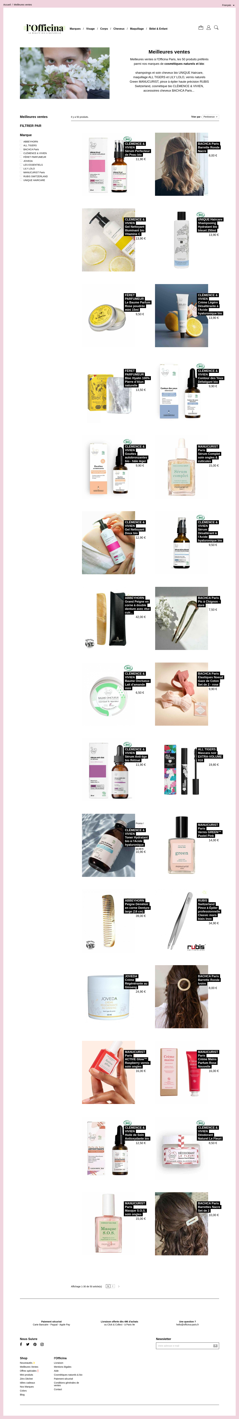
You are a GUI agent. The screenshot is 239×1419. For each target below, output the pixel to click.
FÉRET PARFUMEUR (34, 157)
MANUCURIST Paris (34, 172)
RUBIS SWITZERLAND (35, 176)
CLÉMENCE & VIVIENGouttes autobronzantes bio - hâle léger (121, 454)
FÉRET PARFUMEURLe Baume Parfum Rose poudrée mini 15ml (123, 302)
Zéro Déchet (26, 1378)
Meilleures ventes (34, 117)
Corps (104, 28)
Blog (22, 1394)
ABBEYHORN (30, 141)
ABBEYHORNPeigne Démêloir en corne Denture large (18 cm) (122, 906)
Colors (23, 1390)
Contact (58, 1389)
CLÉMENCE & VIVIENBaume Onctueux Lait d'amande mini (122, 681)
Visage (90, 28)
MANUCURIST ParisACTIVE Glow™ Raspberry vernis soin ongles (122, 1059)
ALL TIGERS (30, 145)
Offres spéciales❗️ (29, 1370)
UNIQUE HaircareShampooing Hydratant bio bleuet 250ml (195, 225)
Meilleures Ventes (29, 1366)
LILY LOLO (29, 168)
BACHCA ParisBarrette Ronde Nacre (194, 147)
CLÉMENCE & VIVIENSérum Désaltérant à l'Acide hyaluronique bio (195, 531)
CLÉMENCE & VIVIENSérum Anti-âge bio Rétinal (121, 755)
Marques (75, 28)
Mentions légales (62, 1366)
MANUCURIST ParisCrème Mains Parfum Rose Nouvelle (193, 1059)
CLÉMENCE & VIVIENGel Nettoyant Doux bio (120, 528)
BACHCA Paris (31, 149)
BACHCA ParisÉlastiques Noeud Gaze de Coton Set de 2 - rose (195, 679)
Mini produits (26, 1374)
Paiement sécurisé (63, 1378)
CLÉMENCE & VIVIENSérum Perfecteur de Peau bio (122, 149)
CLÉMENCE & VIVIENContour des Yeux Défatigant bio (196, 376)
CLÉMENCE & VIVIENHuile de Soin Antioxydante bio (122, 1133)
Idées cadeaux (27, 1382)
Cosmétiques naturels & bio (68, 1374)
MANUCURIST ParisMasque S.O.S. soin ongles (120, 1209)
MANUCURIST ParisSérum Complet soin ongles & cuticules (194, 454)
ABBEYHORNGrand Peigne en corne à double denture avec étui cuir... (122, 605)
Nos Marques (27, 1386)
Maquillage (137, 28)
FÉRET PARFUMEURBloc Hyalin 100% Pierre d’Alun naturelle (122, 378)
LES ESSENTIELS (33, 164)
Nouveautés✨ (27, 1363)
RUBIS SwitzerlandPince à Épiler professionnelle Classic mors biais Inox (194, 909)
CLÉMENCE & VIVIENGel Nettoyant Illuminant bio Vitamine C (120, 227)
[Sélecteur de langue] (229, 5)
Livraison (58, 1363)
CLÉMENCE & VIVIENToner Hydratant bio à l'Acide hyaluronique (121, 837)
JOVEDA (28, 161)
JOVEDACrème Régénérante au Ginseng (121, 982)
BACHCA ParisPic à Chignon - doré (194, 601)
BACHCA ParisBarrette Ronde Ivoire (194, 980)
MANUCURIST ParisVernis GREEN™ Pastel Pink (195, 830)
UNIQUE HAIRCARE (34, 180)
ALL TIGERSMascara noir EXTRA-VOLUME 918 (195, 755)
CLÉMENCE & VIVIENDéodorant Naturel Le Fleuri (195, 1133)
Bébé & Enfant (158, 28)
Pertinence (210, 116)
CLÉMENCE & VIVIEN (35, 153)
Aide (56, 1370)
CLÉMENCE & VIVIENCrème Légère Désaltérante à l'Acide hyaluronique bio (195, 304)
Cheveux (118, 28)
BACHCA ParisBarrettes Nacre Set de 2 (194, 1207)
